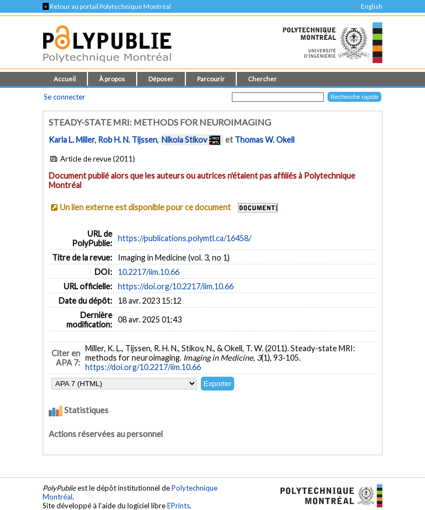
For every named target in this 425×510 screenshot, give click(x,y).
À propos (112, 78)
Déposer (161, 78)
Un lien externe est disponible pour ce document (145, 207)
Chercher (262, 78)
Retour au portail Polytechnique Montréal (107, 6)
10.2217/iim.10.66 (148, 272)
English (371, 6)
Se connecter (64, 96)
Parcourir (211, 78)
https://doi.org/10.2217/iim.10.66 (176, 286)
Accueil (65, 78)
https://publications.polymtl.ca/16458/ (184, 238)
